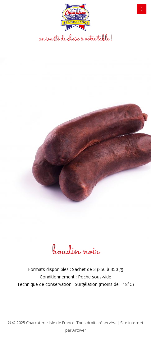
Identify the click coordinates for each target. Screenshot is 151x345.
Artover (79, 330)
